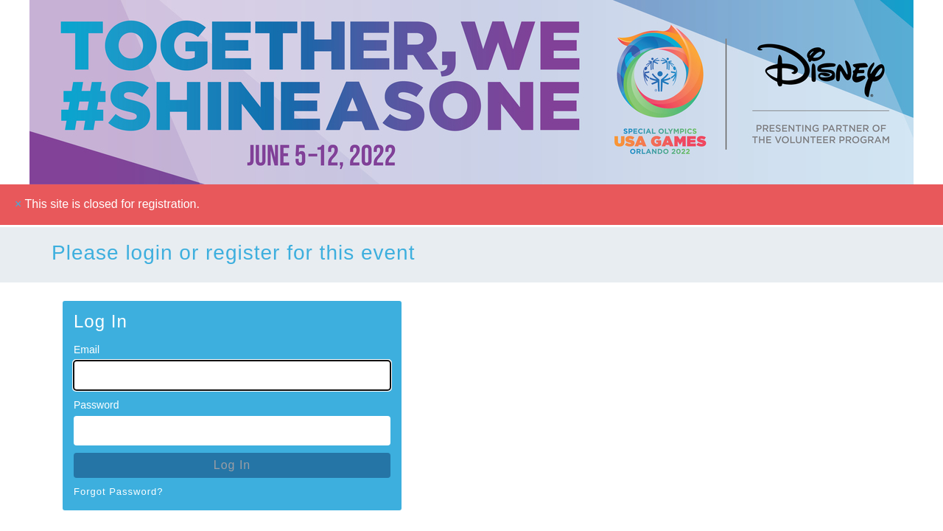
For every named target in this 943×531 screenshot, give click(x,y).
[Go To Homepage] (471, 92)
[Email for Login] (232, 375)
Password (96, 405)
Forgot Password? (119, 491)
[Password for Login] (232, 430)
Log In (232, 465)
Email (86, 349)
